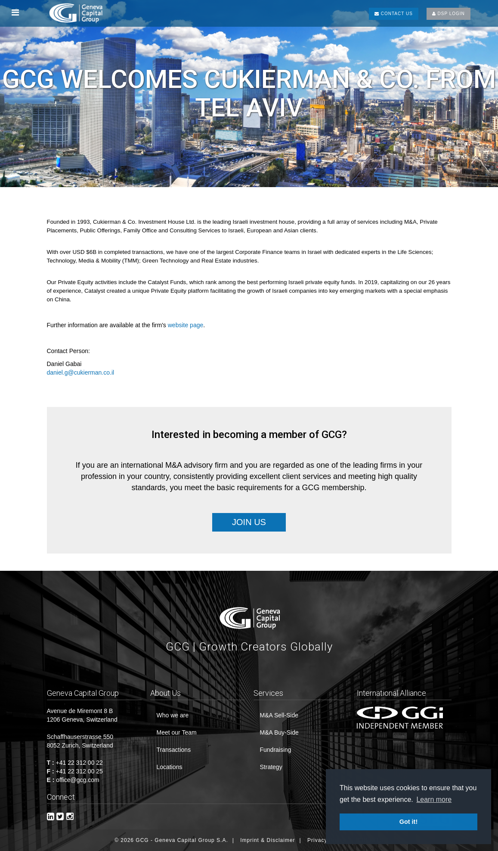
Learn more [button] (434, 799)
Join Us (249, 522)
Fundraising (275, 749)
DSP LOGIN (448, 13)
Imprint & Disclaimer (267, 840)
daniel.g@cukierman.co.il (80, 372)
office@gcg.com (77, 779)
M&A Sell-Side (279, 715)
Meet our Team (177, 732)
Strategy (271, 766)
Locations (169, 766)
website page (186, 325)
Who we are (173, 715)
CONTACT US (393, 13)
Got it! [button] (408, 821)
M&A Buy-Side (279, 732)
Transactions (174, 749)
